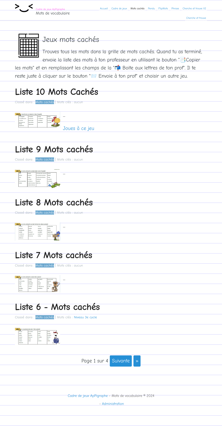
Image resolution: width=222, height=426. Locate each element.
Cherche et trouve (196, 18)
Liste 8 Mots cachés (54, 202)
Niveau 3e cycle (85, 317)
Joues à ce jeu (78, 128)
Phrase (175, 8)
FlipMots (163, 8)
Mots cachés (137, 8)
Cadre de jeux (119, 8)
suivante (121, 361)
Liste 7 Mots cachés (53, 255)
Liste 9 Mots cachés (54, 149)
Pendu (151, 8)
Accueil (104, 8)
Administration (113, 404)
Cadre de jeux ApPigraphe (50, 9)
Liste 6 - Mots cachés (57, 306)
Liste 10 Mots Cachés (56, 91)
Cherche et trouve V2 (194, 8)
